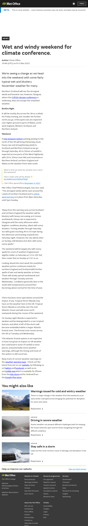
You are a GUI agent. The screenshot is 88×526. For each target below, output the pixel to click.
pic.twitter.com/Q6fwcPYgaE (16, 153)
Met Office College (8, 453)
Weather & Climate (31, 450)
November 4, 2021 (32, 157)
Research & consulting (70, 465)
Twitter (7, 342)
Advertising (66, 471)
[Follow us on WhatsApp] (84, 507)
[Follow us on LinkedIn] (79, 507)
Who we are (28, 480)
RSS (44, 492)
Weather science (49, 457)
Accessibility (47, 480)
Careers (27, 489)
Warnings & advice (31, 457)
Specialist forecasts (31, 465)
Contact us (28, 495)
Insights (65, 468)
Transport (66, 457)
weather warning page (15, 336)
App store (14, 348)
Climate (27, 462)
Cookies (46, 483)
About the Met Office (32, 477)
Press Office (28, 486)
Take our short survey (77, 443)
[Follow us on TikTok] (68, 507)
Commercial (28, 483)
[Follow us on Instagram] (73, 507)
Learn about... (29, 468)
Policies (46, 477)
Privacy (46, 489)
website (25, 339)
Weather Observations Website (10, 468)
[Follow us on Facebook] (62, 507)
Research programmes (51, 450)
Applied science (49, 462)
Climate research (49, 459)
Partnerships (29, 492)
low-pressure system (13, 113)
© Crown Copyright (79, 513)
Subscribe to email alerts (31, 498)
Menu (82, 4)
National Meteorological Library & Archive (10, 460)
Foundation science (50, 465)
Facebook (19, 342)
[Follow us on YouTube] (57, 507)
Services (65, 450)
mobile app (10, 345)
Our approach (48, 454)
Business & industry (69, 459)
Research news (49, 471)
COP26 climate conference (24, 71)
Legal (45, 486)
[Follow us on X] (52, 507)
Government (67, 454)
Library (45, 468)
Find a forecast (29, 454)
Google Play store (13, 351)
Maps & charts (29, 459)
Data (64, 462)
